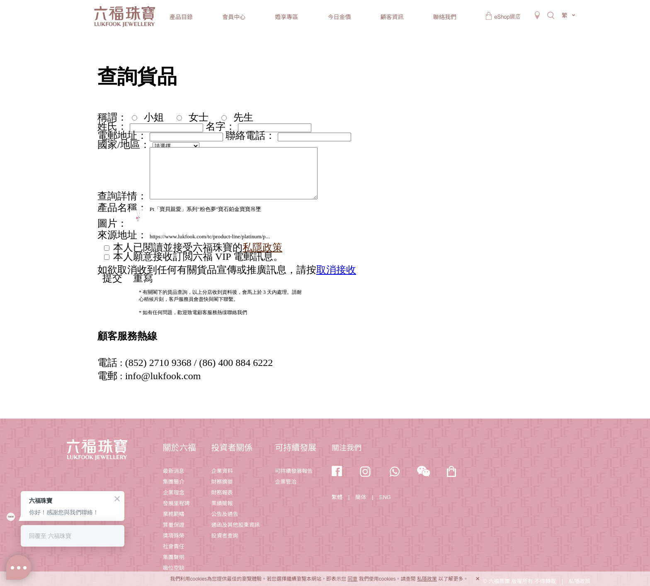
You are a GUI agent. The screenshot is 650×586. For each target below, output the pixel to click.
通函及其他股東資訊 (235, 525)
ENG (385, 497)
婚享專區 (286, 17)
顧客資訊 (392, 17)
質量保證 (173, 525)
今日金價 (339, 17)
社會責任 (173, 546)
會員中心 (233, 17)
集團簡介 (173, 482)
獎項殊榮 (173, 536)
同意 (352, 579)
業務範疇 (173, 514)
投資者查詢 (224, 536)
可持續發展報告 (294, 471)
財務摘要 (222, 482)
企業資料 (222, 471)
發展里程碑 (176, 503)
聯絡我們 (444, 17)
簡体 (360, 497)
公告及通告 (224, 514)
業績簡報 (222, 503)
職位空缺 (173, 568)
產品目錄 (181, 17)
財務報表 (222, 492)
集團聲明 (173, 557)
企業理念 (173, 492)
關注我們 (346, 448)
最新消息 (173, 471)
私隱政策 (427, 579)
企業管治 (285, 482)
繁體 (337, 497)
